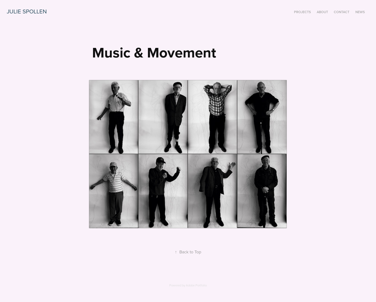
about (322, 12)
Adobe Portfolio (196, 285)
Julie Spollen (27, 11)
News (360, 12)
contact (341, 12)
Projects (302, 12)
